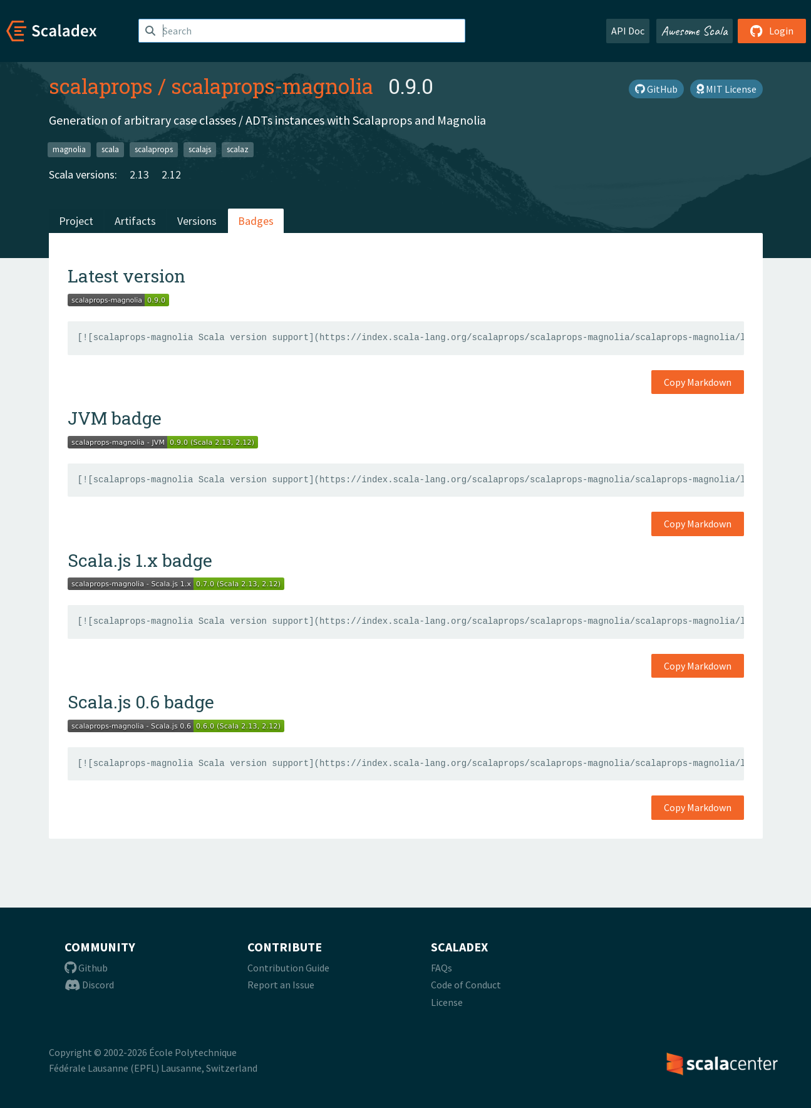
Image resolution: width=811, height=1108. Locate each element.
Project (76, 221)
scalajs (200, 149)
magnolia (69, 149)
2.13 (139, 174)
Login (771, 30)
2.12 (171, 174)
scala (110, 149)
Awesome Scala (694, 31)
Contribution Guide (288, 967)
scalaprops (101, 86)
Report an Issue (280, 984)
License (447, 1002)
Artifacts (135, 221)
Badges (256, 221)
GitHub (656, 89)
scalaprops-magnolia (272, 86)
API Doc (627, 30)
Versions (197, 221)
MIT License (726, 89)
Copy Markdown (697, 382)
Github (86, 967)
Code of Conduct (466, 984)
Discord (89, 984)
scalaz (238, 149)
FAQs (441, 967)
